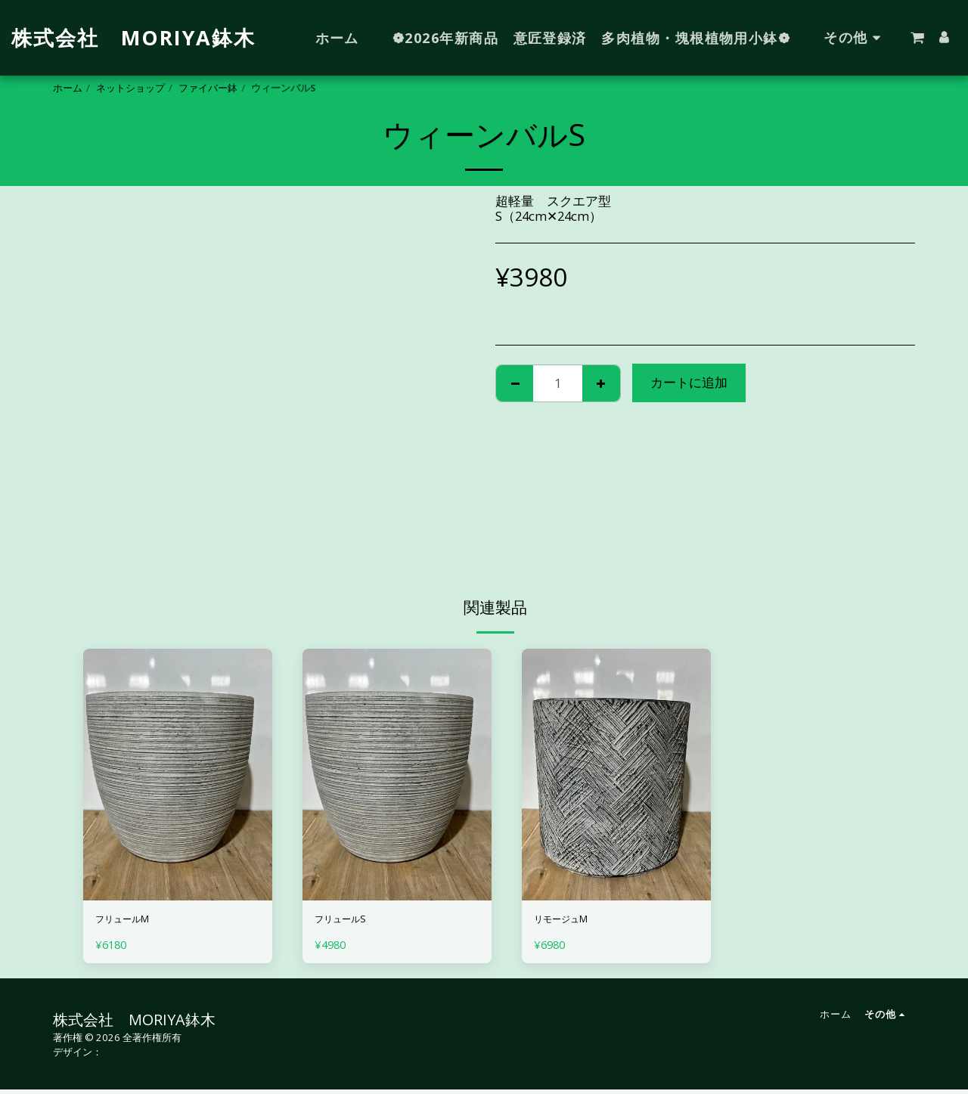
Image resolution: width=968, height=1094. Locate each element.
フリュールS (350, 921)
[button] (917, 37)
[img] (177, 774)
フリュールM (133, 921)
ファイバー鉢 (207, 88)
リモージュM (572, 921)
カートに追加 (689, 382)
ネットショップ (130, 88)
